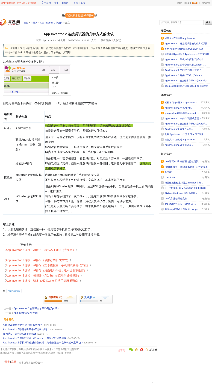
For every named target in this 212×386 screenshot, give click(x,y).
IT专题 (75, 3)
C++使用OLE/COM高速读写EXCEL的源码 (185, 188)
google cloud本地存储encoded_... (182, 113)
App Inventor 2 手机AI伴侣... (179, 107)
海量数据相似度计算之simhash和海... (184, 182)
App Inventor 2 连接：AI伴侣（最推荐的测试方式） (38, 260)
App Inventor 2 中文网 (51, 22)
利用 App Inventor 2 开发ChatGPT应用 (184, 48)
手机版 (46, 2)
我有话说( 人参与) (111, 40)
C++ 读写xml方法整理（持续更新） (183, 161)
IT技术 (65, 3)
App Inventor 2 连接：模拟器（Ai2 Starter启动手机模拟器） (43, 275)
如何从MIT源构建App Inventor (19, 333)
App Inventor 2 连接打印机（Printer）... (185, 75)
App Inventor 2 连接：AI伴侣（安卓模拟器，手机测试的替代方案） (48, 265)
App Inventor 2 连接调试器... (179, 145)
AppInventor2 (14, 291)
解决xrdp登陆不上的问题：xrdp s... (182, 209)
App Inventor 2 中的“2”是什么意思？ (23, 324)
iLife (83, 3)
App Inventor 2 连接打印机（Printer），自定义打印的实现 (34, 338)
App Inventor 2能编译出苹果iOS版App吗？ (37, 308)
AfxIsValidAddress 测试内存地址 (181, 193)
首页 (56, 3)
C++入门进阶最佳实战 (176, 198)
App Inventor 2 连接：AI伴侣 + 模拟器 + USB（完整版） (40, 250)
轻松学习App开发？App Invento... (182, 102)
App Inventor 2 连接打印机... (179, 129)
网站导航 (206, 3)
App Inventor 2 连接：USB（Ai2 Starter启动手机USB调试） (43, 280)
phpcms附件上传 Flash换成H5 (180, 204)
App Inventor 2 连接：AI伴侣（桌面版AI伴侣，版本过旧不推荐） (46, 270)
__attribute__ (171, 177)
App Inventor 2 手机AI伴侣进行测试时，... (186, 59)
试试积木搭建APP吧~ (80, 15)
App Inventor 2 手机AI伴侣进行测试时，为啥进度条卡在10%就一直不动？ (43, 342)
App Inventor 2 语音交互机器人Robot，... (185, 64)
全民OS (168, 172)
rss (195, 3)
